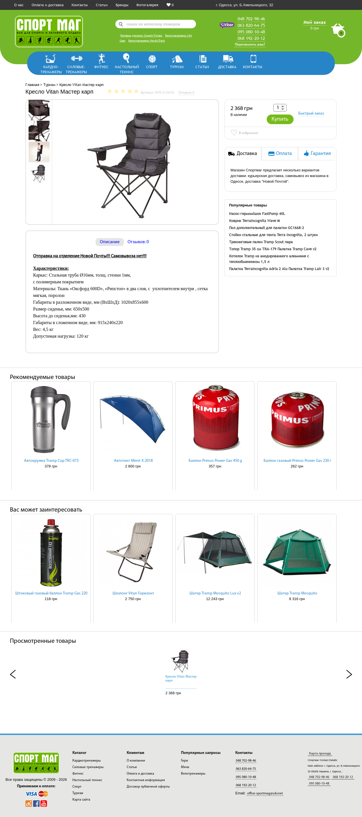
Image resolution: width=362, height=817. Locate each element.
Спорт (152, 66)
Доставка (242, 153)
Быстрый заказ (311, 113)
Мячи (185, 767)
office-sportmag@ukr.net (265, 793)
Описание (110, 242)
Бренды (122, 4)
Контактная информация (146, 780)
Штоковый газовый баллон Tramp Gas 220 (51, 593)
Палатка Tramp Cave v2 (296, 248)
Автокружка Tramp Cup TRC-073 (51, 461)
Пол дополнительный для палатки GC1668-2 (266, 227)
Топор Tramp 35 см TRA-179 (252, 248)
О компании (136, 760)
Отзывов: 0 (138, 242)
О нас (18, 4)
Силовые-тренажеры (76, 69)
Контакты (80, 4)
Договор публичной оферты (148, 786)
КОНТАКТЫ (252, 66)
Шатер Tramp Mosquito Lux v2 (215, 593)
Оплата (280, 153)
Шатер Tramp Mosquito (297, 593)
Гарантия (316, 153)
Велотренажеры (193, 773)
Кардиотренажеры (86, 760)
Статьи (101, 4)
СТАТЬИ (202, 66)
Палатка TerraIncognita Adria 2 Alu (258, 268)
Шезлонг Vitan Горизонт (133, 593)
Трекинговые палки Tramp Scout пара (261, 241)
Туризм (177, 66)
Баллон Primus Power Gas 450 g (215, 461)
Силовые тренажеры (88, 767)
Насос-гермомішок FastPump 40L (257, 213)
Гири (184, 760)
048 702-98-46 (251, 19)
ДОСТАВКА (227, 66)
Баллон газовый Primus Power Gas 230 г (297, 461)
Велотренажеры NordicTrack (146, 40)
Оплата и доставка (48, 4)
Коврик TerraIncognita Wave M (254, 220)
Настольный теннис (126, 69)
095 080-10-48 (251, 32)
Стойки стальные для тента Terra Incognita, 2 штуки (273, 234)
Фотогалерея (147, 4)
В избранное (244, 133)
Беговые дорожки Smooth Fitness (141, 35)
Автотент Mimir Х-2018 (133, 461)
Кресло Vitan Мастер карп (181, 678)
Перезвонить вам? (250, 44)
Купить (280, 119)
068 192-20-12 (251, 38)
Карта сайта (81, 799)
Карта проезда (320, 753)
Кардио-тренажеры (51, 69)
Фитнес (101, 66)
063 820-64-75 (251, 25)
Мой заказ (314, 22)
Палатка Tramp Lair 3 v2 (308, 268)
